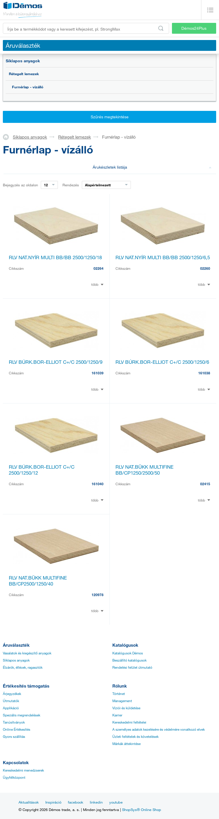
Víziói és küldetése (126, 708)
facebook (75, 802)
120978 (98, 594)
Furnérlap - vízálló (27, 87)
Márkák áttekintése (126, 743)
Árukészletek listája (152, 167)
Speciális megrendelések (21, 715)
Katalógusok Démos (127, 653)
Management (122, 700)
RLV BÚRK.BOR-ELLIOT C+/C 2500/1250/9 (55, 362)
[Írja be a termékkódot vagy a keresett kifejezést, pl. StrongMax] (86, 28)
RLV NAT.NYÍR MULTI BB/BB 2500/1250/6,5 (162, 257)
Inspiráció (53, 802)
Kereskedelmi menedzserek (23, 770)
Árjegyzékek (12, 693)
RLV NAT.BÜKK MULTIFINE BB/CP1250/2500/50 (144, 470)
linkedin (96, 802)
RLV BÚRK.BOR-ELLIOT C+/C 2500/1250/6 (162, 362)
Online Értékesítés (16, 729)
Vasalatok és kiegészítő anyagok (27, 653)
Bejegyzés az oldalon (20, 185)
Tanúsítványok (14, 722)
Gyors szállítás (14, 736)
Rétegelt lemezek (24, 73)
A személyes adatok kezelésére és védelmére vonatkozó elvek (158, 729)
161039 (98, 373)
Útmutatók (11, 700)
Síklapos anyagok (23, 60)
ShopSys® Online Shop (141, 809)
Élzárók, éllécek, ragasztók (22, 667)
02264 (99, 268)
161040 (98, 484)
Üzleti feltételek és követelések (135, 736)
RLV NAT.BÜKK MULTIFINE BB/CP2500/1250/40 (38, 581)
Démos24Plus (193, 28)
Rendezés (70, 185)
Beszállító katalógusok (129, 660)
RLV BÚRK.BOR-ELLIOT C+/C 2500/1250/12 (41, 470)
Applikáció (11, 708)
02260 (205, 268)
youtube (116, 802)
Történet (118, 693)
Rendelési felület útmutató (132, 667)
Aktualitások (29, 802)
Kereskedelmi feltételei (129, 722)
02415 (205, 484)
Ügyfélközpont (14, 777)
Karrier (117, 715)
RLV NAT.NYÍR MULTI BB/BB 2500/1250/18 (55, 257)
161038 (204, 373)
